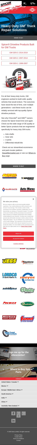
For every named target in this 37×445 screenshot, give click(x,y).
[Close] (33, 199)
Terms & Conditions (18, 438)
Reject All (18, 233)
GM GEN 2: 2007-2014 (18, 58)
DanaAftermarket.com (10, 153)
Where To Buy (18, 37)
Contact (18, 440)
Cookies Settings (18, 243)
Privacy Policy (18, 435)
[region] (18, 222)
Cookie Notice (18, 437)
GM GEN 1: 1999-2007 (18, 63)
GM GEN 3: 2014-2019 (18, 53)
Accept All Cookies (18, 238)
